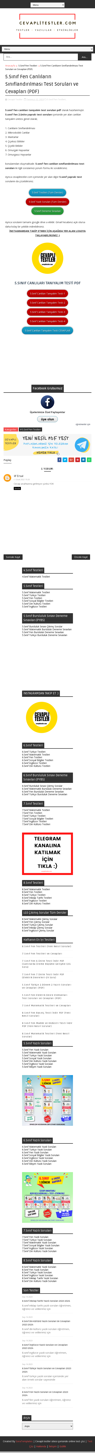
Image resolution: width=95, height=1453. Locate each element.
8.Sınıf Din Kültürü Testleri (36, 905)
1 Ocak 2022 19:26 (23, 479)
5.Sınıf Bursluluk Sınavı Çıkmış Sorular (42, 628)
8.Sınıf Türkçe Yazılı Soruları (37, 1274)
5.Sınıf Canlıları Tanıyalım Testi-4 (47, 320)
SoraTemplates (24, 1442)
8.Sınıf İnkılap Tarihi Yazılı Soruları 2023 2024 (46, 1302)
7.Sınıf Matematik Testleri (36, 811)
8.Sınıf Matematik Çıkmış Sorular (39, 920)
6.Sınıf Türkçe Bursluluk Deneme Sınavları (44, 795)
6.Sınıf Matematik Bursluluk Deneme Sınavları (47, 790)
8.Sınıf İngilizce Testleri (34, 902)
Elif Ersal (19, 475)
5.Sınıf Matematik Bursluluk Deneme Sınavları (47, 630)
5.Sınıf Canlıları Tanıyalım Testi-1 (47, 293)
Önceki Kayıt (81, 558)
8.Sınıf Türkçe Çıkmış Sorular (37, 926)
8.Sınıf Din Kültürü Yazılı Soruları (39, 1282)
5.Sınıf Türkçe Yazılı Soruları (37, 1057)
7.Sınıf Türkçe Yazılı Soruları (37, 1241)
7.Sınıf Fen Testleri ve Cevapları (42, 955)
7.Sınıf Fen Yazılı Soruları (35, 1238)
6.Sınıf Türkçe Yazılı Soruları (37, 1151)
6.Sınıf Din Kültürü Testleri (36, 767)
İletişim (53, 1447)
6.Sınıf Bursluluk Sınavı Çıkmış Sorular (42, 787)
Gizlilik (62, 1447)
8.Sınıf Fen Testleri (32, 893)
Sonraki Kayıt (13, 558)
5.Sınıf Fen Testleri (27, 65)
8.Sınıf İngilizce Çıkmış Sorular (38, 932)
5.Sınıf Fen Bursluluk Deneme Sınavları (43, 633)
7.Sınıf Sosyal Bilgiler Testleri (37, 820)
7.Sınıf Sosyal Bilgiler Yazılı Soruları (40, 1246)
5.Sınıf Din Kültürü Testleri (36, 605)
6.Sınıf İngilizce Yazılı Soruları (37, 1159)
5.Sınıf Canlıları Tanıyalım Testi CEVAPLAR (47, 330)
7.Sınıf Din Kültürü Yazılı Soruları (39, 1252)
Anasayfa (10, 65)
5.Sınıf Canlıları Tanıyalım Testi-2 (47, 302)
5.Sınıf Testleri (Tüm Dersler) (47, 192)
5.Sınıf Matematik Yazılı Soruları (39, 1054)
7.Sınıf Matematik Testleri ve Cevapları (46, 1007)
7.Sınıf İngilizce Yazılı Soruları (37, 1249)
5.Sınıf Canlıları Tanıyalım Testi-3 (47, 311)
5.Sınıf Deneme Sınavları (47, 210)
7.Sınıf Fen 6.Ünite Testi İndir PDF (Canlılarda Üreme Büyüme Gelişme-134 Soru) (46, 965)
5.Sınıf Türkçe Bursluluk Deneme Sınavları (44, 636)
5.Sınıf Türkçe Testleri (33, 596)
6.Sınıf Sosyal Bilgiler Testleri (37, 761)
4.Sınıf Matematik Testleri (36, 578)
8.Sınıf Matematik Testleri (36, 890)
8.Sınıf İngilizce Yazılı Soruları (37, 1276)
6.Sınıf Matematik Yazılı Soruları (39, 1148)
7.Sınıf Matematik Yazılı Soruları (39, 1244)
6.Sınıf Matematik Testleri (36, 756)
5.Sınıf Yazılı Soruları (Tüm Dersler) (47, 201)
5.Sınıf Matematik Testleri (36, 593)
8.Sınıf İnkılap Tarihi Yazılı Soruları (40, 1279)
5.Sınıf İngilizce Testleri (34, 608)
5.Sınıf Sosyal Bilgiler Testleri (37, 602)
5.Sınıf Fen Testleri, (56, 99)
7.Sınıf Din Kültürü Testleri (36, 825)
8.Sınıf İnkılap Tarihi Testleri (37, 899)
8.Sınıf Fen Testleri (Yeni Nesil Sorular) (46, 948)
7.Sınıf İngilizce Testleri (34, 823)
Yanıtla (17, 488)
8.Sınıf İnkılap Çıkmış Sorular (37, 929)
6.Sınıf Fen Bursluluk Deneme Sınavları (43, 793)
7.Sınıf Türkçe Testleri (33, 817)
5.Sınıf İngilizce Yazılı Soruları (37, 1065)
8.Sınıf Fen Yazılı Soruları (35, 1271)
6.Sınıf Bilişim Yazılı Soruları (36, 1165)
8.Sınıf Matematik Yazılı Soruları (39, 1268)
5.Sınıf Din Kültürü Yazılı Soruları (39, 1062)
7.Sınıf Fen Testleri (32, 814)
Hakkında (41, 1447)
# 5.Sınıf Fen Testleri (30, 429)
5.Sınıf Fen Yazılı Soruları (35, 1051)
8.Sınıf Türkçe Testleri (33, 896)
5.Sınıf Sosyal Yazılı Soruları (36, 1059)
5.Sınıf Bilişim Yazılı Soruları (36, 1068)
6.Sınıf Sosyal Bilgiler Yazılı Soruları (40, 1156)
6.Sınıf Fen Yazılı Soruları (35, 1154)
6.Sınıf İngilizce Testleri (34, 764)
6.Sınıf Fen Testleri (32, 758)
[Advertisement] (47, 360)
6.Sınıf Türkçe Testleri (33, 753)
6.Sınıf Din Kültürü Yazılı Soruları (39, 1162)
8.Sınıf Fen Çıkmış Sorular (36, 923)
